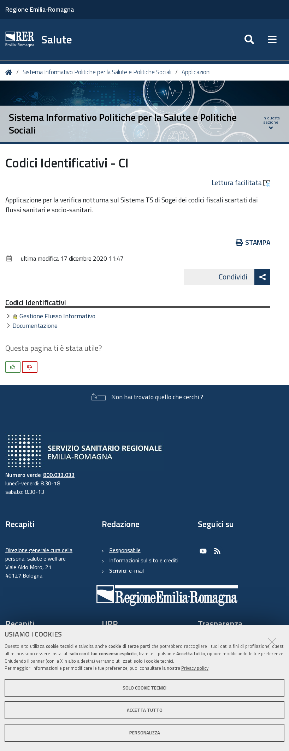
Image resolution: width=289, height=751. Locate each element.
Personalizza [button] (144, 732)
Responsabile (125, 550)
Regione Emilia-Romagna (39, 9)
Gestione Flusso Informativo (57, 316)
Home (10, 72)
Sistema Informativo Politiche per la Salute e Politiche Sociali (97, 72)
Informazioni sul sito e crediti (143, 560)
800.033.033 (59, 475)
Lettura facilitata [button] (241, 183)
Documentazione (35, 325)
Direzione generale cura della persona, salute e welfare (38, 554)
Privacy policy (194, 668)
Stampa (253, 242)
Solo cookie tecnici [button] (144, 687)
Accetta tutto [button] (145, 710)
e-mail (136, 570)
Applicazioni (196, 72)
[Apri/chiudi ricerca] (249, 39)
